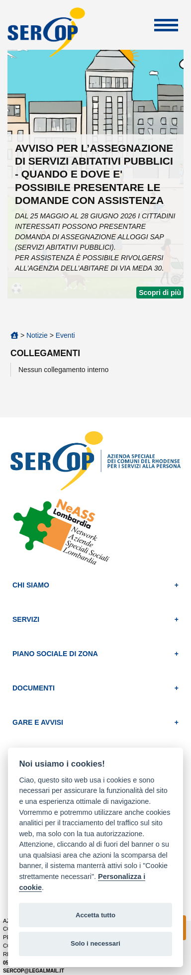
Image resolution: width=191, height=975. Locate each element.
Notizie (37, 335)
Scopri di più (160, 292)
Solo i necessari (95, 943)
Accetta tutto (95, 915)
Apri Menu (166, 25)
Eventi (65, 335)
